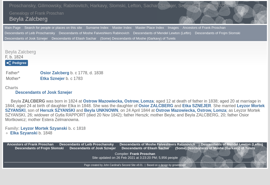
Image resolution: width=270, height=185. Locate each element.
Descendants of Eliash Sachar (74, 38)
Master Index (122, 28)
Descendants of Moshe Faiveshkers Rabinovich (94, 33)
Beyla (101, 110)
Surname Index (97, 28)
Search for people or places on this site (53, 28)
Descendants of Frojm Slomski (217, 33)
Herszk (57, 110)
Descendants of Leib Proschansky (30, 33)
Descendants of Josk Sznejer (26, 38)
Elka (23, 133)
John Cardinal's (112, 165)
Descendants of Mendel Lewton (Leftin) (162, 33)
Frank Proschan (142, 154)
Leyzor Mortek (44, 128)
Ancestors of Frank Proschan (204, 28)
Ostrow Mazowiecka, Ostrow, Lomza (118, 101)
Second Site (129, 165)
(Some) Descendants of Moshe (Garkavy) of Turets (138, 38)
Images (173, 28)
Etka (52, 78)
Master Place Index (149, 28)
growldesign (179, 165)
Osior (54, 73)
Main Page (13, 28)
